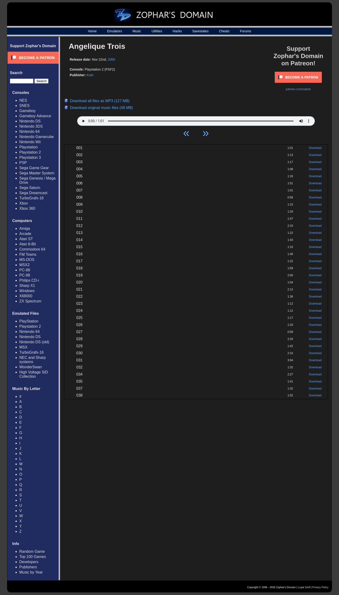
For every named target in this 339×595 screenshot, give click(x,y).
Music (137, 31)
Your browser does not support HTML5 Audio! (196, 120)
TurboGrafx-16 (31, 198)
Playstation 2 (30, 152)
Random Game (32, 551)
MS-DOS (26, 260)
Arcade (25, 234)
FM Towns (27, 254)
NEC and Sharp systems (32, 360)
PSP (23, 163)
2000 (111, 59)
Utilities (157, 31)
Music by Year (31, 572)
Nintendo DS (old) (34, 342)
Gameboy (27, 111)
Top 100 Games (32, 557)
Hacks (177, 31)
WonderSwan (30, 367)
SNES (24, 106)
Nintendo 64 (29, 132)
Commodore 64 (32, 249)
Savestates (200, 31)
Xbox (23, 203)
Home (92, 31)
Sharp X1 (27, 286)
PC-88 (24, 270)
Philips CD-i (29, 280)
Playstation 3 (30, 157)
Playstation (28, 147)
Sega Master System (36, 173)
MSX (23, 347)
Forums (245, 31)
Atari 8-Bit (27, 244)
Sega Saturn (29, 188)
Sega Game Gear (34, 168)
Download (315, 148)
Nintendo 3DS (31, 126)
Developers (28, 562)
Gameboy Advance (35, 116)
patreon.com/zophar (298, 89)
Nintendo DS (30, 121)
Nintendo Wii (30, 142)
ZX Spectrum (30, 301)
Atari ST (26, 239)
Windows (27, 291)
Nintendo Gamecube (36, 137)
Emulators (114, 31)
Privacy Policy (320, 587)
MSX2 (24, 265)
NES (23, 100)
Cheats (224, 31)
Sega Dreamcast (33, 193)
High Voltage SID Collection (33, 374)
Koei (90, 75)
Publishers (28, 567)
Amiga (24, 228)
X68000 (25, 296)
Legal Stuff (304, 587)
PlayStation (28, 321)
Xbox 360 (27, 208)
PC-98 (24, 275)
